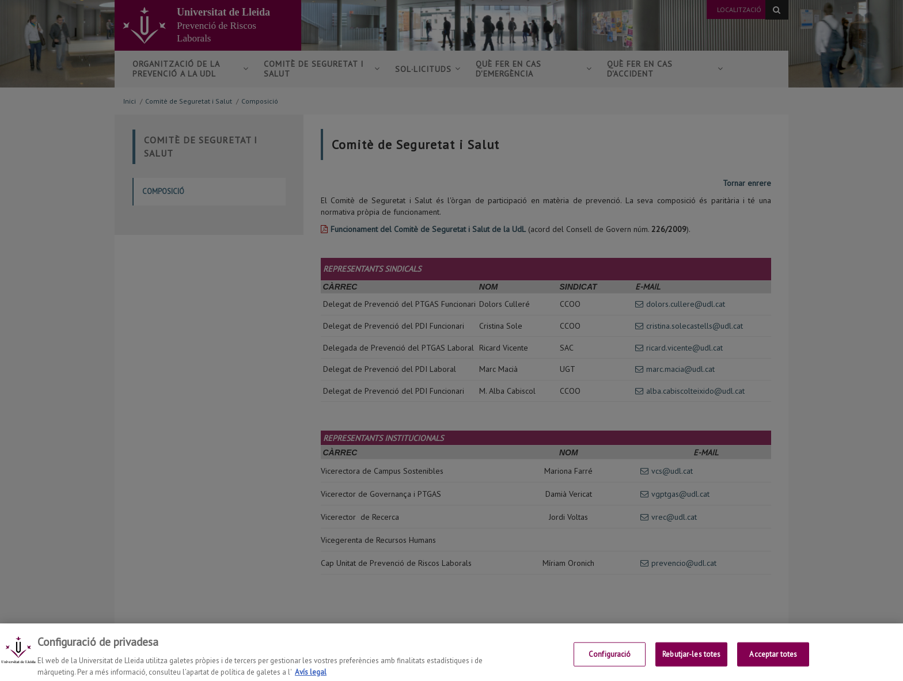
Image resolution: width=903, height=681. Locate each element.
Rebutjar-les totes (691, 662)
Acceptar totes (773, 662)
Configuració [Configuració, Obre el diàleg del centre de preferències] (610, 662)
